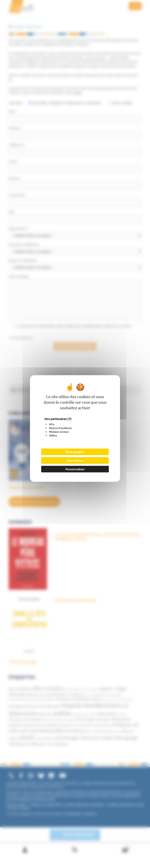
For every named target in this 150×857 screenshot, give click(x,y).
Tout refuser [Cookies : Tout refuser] (75, 460)
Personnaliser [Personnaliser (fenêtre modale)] (75, 469)
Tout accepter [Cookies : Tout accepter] (75, 452)
